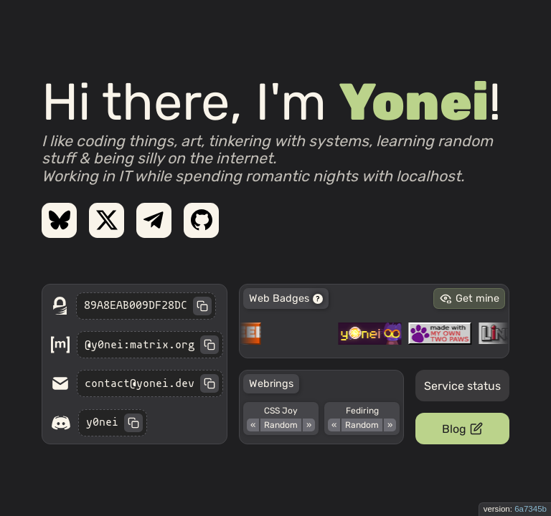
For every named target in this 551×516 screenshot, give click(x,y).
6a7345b (530, 509)
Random (281, 425)
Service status (462, 386)
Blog (462, 429)
